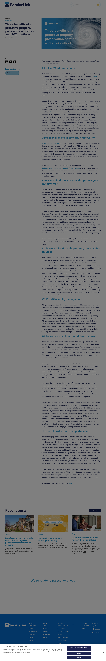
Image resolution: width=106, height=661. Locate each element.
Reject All (79, 654)
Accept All (79, 658)
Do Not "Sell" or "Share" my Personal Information (79, 649)
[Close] (103, 653)
